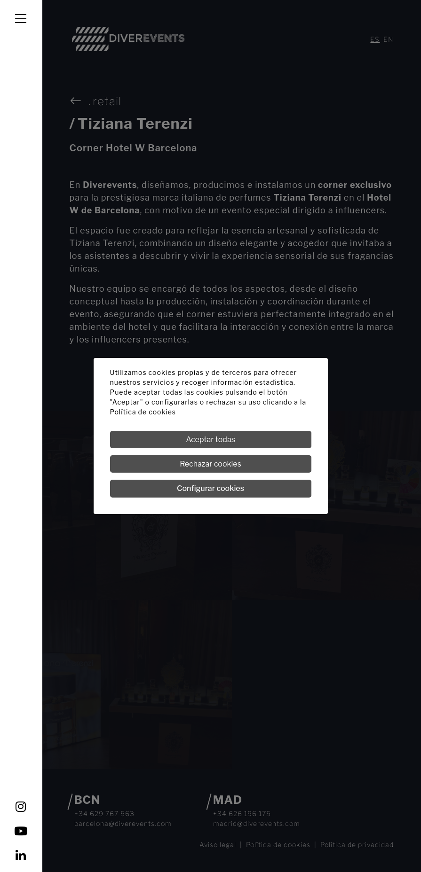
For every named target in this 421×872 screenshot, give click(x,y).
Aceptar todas (210, 439)
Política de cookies (143, 412)
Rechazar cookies (210, 463)
